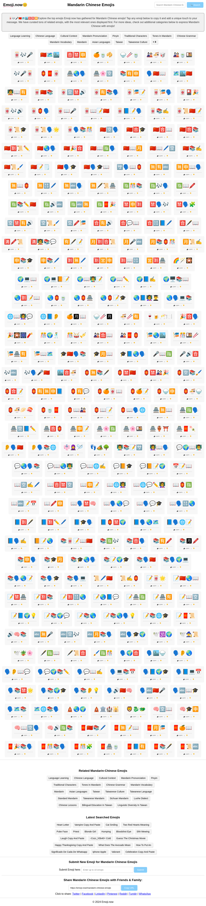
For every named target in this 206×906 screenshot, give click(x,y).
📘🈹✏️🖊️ (53, 522)
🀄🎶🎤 (23, 55)
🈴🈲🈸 (76, 55)
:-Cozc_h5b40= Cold (100, 838)
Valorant (116, 852)
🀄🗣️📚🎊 (80, 129)
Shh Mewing (143, 831)
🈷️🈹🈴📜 (103, 242)
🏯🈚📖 (162, 410)
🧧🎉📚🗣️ (20, 746)
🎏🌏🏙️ (156, 335)
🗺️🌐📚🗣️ (47, 709)
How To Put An (143, 845)
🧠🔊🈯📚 (60, 728)
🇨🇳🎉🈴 (73, 148)
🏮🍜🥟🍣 (20, 410)
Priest (76, 831)
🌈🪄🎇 (182, 260)
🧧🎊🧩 (83, 746)
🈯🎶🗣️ (159, 186)
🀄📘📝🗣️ (129, 111)
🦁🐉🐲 (136, 709)
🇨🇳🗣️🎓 (66, 167)
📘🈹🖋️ (23, 522)
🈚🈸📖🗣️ (189, 167)
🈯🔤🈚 (79, 204)
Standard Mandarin (68, 798)
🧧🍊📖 (182, 728)
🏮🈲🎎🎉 (156, 372)
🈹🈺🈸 (103, 260)
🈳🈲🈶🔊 (20, 223)
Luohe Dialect (141, 798)
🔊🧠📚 (17, 634)
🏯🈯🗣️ (189, 410)
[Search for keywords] (169, 5)
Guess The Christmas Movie (130, 838)
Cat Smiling (112, 824)
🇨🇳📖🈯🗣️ (103, 148)
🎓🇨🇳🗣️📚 (73, 354)
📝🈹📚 (43, 597)
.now (13, 5)
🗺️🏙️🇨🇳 (182, 73)
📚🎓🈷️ (53, 559)
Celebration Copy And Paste (140, 852)
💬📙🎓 (122, 466)
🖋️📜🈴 (76, 653)
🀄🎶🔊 (13, 111)
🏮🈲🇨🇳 (126, 372)
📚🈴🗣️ (136, 541)
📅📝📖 (182, 466)
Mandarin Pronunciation (95, 36)
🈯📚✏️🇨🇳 (23, 204)
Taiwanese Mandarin (93, 798)
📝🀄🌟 (156, 578)
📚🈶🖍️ (162, 541)
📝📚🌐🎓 (156, 616)
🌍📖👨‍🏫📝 (90, 279)
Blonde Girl (90, 831)
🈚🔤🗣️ (73, 186)
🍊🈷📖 (76, 316)
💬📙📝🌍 (152, 466)
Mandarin (82, 42)
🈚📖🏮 (20, 186)
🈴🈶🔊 (103, 223)
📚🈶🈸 (129, 73)
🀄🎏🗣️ (162, 92)
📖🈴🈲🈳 (60, 485)
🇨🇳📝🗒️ (40, 167)
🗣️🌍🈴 (129, 653)
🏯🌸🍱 (132, 429)
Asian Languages (101, 42)
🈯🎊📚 (132, 186)
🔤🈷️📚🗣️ (100, 634)
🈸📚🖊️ (50, 260)
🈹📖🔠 (129, 260)
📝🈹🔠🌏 (73, 597)
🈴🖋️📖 (189, 223)
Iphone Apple (99, 852)
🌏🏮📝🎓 (113, 298)
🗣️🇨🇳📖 (156, 73)
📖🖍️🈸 (53, 503)
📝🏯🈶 (162, 597)
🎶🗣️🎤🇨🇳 (37, 372)
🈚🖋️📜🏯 (103, 186)
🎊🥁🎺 (76, 335)
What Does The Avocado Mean (114, 845)
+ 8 (154, 42)
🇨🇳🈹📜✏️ (17, 148)
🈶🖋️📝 (73, 242)
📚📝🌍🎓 (116, 559)
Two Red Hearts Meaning (136, 824)
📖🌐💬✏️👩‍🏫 (149, 485)
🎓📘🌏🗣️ (133, 354)
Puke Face (62, 831)
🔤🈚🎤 (43, 634)
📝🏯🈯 (136, 597)
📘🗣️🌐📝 (179, 522)
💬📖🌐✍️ (93, 466)
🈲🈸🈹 (132, 204)
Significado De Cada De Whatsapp (69, 852)
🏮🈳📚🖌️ (189, 372)
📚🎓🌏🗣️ (83, 559)
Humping (106, 831)
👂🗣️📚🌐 (43, 447)
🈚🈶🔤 (159, 167)
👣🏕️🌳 (99, 447)
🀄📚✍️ (159, 111)
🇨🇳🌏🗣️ (46, 148)
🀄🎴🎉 (189, 92)
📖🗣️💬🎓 (149, 503)
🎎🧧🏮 (129, 335)
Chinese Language (45, 36)
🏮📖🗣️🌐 (133, 410)
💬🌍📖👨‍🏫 (189, 447)
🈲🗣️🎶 (159, 204)
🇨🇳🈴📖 (162, 129)
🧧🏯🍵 (109, 746)
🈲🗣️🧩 (186, 204)
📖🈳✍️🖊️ (27, 485)
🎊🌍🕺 (50, 335)
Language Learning (20, 36)
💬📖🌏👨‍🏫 (60, 466)
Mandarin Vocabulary (61, 42)
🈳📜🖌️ (50, 223)
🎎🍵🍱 (182, 55)
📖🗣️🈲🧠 (83, 503)
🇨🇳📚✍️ (192, 148)
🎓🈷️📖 (103, 354)
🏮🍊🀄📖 (109, 391)
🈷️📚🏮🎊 (162, 242)
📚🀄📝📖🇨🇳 (76, 541)
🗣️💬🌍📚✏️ (53, 672)
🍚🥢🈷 (103, 316)
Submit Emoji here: (70, 869)
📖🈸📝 (89, 485)
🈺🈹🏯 (156, 260)
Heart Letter (63, 824)
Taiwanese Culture (137, 42)
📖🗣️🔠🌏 (182, 503)
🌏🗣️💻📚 (179, 298)
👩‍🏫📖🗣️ (159, 447)
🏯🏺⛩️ (159, 429)
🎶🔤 (10, 372)
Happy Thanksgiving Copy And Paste (74, 845)
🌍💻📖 (27, 279)
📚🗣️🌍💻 (176, 559)
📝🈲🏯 (17, 597)
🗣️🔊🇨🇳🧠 (119, 690)
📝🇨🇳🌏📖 (186, 578)
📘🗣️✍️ (17, 541)
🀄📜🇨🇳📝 (189, 111)
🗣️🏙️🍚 (156, 653)
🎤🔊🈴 (189, 354)
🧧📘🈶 (136, 746)
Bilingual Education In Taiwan (97, 805)
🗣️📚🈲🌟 (20, 690)
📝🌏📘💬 (106, 597)
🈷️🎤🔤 (132, 242)
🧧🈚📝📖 (126, 728)
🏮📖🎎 (76, 410)
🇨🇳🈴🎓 (136, 129)
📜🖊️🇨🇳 (103, 578)
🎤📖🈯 (162, 354)
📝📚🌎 (86, 616)
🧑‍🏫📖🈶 (17, 92)
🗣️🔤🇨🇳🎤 (152, 690)
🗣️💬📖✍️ (90, 672)
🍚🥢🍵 (129, 55)
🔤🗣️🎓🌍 (133, 634)
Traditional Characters (135, 36)
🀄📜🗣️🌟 (47, 129)
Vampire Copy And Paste (87, 824)
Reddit (123, 893)
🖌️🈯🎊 (103, 653)
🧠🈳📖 (162, 709)
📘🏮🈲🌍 (113, 522)
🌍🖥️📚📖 (176, 279)
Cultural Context (69, 36)
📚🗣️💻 (76, 578)
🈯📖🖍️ (186, 186)
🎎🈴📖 (103, 335)
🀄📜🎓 (17, 129)
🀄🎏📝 (136, 92)
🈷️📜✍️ (192, 242)
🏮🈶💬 (79, 391)
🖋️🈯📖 (50, 653)
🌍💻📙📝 (57, 279)
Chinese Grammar (186, 36)
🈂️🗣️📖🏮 (129, 167)
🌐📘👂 (49, 316)
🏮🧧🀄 (50, 73)
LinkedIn (100, 893)
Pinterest (112, 893)
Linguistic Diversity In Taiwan (132, 805)
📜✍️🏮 (129, 578)
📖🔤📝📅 (24, 503)
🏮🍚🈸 (165, 391)
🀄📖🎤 (66, 111)
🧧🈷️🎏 (155, 728)
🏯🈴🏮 (53, 429)
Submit (140, 870)
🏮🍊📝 (139, 391)
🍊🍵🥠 (103, 55)
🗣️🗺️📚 (17, 709)
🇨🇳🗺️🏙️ (50, 55)
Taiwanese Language (141, 791)
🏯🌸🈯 (106, 429)
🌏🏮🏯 (83, 298)
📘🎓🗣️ (83, 522)
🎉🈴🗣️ (189, 316)
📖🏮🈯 (182, 485)
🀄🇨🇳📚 (43, 92)
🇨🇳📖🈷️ (132, 148)
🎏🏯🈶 (17, 354)
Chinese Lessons (67, 805)
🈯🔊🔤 (53, 204)
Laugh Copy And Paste (72, 838)
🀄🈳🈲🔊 (73, 92)
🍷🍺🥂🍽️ (159, 316)
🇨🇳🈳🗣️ (109, 129)
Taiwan (119, 42)
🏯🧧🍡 (186, 429)
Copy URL (129, 888)
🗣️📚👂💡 (86, 690)
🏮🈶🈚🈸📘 (47, 391)
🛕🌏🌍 (76, 709)
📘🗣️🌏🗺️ (146, 522)
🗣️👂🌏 (182, 653)
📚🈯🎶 (109, 541)
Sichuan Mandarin (119, 798)
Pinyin (115, 36)
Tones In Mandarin (161, 36)
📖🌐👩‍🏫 (116, 485)
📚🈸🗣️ (27, 559)
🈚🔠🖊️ (46, 186)
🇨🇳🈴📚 (189, 129)
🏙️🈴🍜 (66, 372)
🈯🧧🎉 (106, 204)
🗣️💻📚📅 (123, 672)
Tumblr (133, 893)
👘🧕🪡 (73, 447)
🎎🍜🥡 (156, 55)
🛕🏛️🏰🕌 (106, 709)
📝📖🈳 (189, 597)
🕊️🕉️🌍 (162, 634)
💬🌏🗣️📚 (27, 466)
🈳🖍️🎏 (76, 223)
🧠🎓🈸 (189, 709)
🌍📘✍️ (146, 279)
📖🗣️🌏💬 (116, 503)
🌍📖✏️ (119, 279)
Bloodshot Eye (123, 831)
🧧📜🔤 (189, 746)
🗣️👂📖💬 (17, 672)
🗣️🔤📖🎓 (185, 690)
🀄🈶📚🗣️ (106, 92)
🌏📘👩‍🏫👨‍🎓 (146, 298)
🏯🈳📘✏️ (23, 429)
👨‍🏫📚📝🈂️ (129, 447)
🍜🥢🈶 (129, 316)
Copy (21, 62)
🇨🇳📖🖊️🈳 (162, 148)
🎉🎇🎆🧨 (20, 335)
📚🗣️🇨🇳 (146, 559)
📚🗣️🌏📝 (20, 578)
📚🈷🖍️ (189, 541)
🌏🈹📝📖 (27, 298)
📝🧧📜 (185, 616)
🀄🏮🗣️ (40, 111)
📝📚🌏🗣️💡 (119, 616)
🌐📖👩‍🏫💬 (20, 316)
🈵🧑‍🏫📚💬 (43, 242)
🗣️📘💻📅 (189, 672)
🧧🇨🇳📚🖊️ (93, 728)
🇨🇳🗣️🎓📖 (96, 167)
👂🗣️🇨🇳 (13, 447)
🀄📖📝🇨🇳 (96, 111)
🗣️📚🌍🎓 (53, 690)
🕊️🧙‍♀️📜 (189, 634)
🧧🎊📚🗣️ (53, 746)
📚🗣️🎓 (50, 578)
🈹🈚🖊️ (76, 260)
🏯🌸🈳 (103, 73)
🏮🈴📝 (13, 391)
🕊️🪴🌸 (23, 653)
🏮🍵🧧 (50, 410)
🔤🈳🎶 (70, 634)
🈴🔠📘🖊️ (159, 223)
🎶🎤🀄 (23, 73)
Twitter (76, 893)
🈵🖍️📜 (13, 242)
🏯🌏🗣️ (76, 73)
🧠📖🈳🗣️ (27, 728)
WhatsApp (145, 893)
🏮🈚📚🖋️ (96, 372)
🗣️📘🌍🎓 (156, 672)
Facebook (87, 893)
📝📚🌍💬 (57, 616)
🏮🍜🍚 (192, 391)
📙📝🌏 (43, 541)
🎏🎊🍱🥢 (186, 335)
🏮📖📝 (103, 410)
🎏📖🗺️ (43, 354)
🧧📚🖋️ (162, 746)
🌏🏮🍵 (56, 298)
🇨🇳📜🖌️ (13, 167)
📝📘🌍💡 (24, 616)
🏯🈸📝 (79, 429)
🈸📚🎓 (23, 260)
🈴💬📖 (129, 223)
